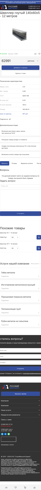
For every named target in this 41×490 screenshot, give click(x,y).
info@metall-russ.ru (34, 8)
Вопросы (5, 163)
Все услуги (35, 263)
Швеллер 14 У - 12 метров (8, 233)
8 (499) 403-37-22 (34, 6)
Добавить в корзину (20, 68)
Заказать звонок (20, 394)
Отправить (20, 213)
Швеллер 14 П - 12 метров (8, 244)
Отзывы (14, 163)
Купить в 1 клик (20, 73)
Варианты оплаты (27, 163)
